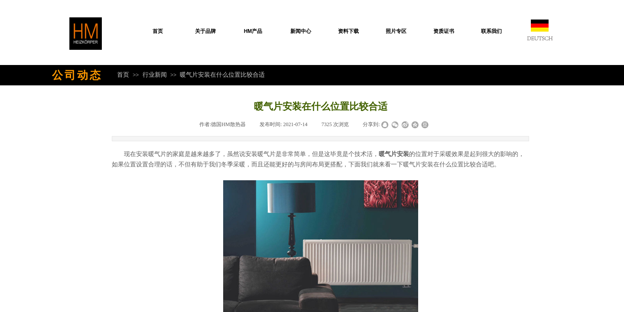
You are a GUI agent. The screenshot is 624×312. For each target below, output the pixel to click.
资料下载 (348, 31)
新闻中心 (300, 31)
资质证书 (443, 31)
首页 (158, 31)
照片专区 (396, 31)
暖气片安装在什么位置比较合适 (222, 74)
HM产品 (253, 31)
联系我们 (491, 31)
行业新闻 (155, 74)
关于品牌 (205, 31)
